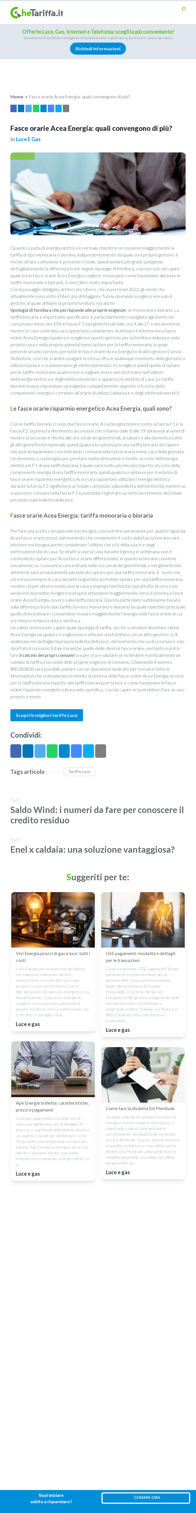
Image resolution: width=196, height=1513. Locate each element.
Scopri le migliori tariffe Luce (47, 715)
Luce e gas (28, 139)
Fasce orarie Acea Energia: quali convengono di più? (79, 96)
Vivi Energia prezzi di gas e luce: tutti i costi (53, 956)
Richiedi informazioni (98, 48)
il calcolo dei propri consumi (46, 655)
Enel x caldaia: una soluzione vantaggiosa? (92, 849)
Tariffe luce (79, 771)
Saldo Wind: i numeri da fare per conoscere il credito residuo (97, 814)
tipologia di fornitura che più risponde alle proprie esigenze (68, 310)
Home (16, 96)
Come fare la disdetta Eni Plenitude (140, 1108)
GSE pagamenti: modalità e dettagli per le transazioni (140, 956)
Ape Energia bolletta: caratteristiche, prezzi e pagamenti (52, 1106)
